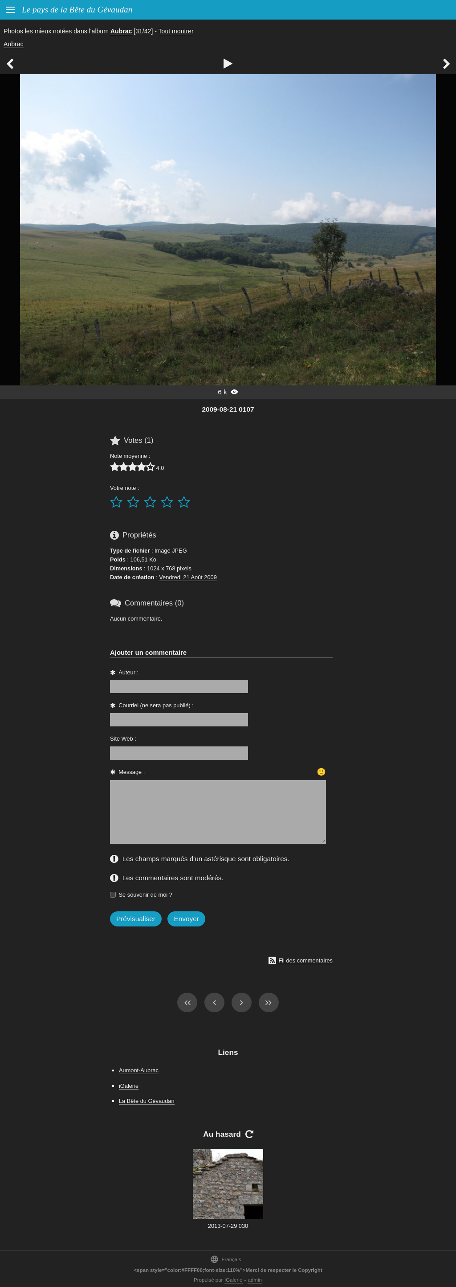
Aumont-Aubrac (139, 1070)
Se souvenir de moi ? (145, 894)
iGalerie (128, 1086)
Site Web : (123, 738)
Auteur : (128, 672)
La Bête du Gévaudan (147, 1101)
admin (255, 1280)
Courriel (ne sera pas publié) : (156, 705)
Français (225, 1259)
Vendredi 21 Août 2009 (188, 577)
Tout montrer (176, 31)
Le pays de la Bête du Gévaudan (77, 9)
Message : (131, 772)
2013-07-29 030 (228, 1226)
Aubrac (121, 31)
